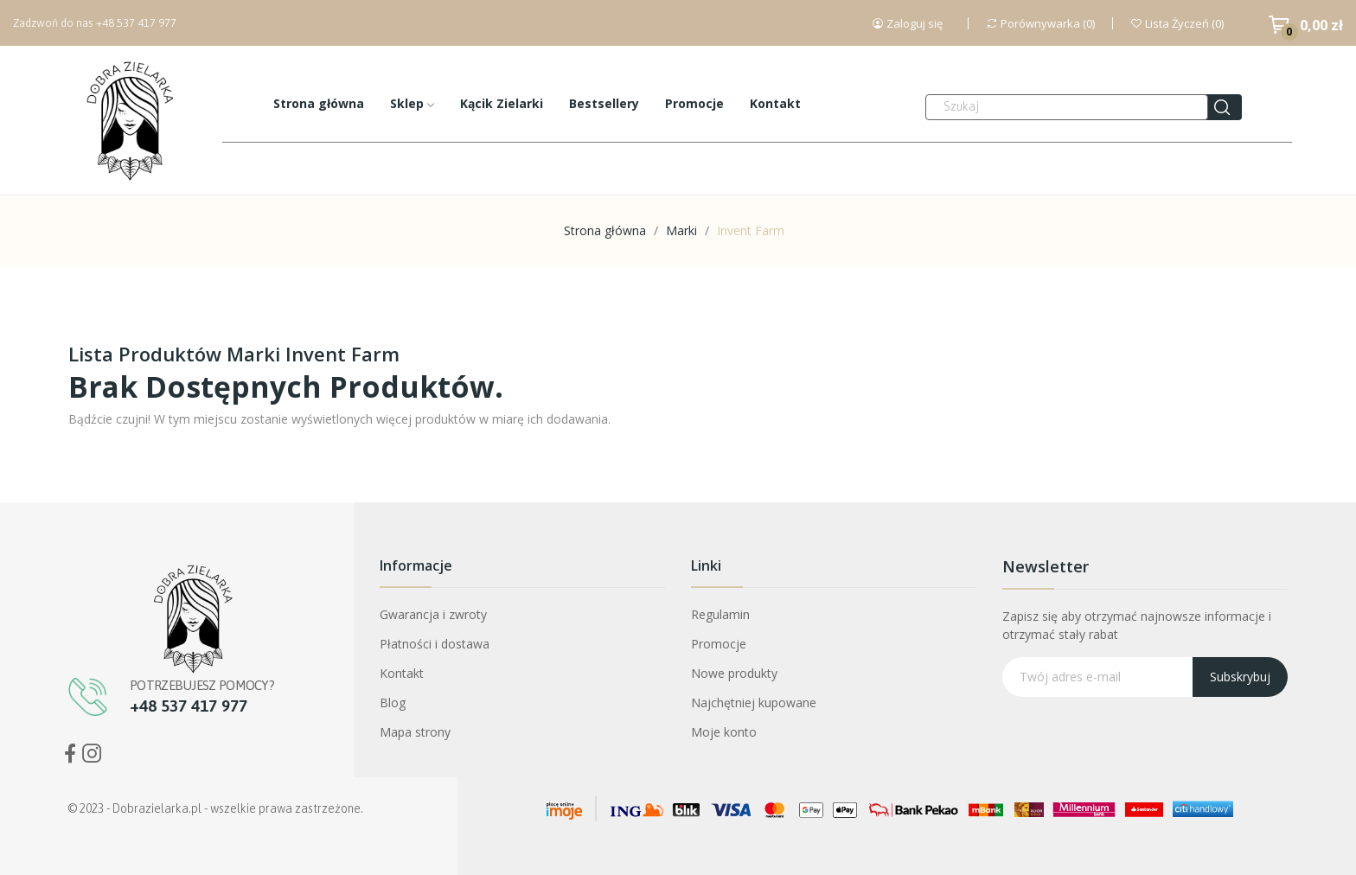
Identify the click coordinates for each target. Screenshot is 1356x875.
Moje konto (724, 732)
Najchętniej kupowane (753, 702)
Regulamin (720, 614)
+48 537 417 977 (136, 22)
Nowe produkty (734, 673)
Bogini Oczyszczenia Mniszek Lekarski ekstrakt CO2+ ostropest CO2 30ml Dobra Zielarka (193, 768)
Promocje (718, 643)
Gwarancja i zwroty (433, 614)
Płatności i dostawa (434, 643)
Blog (393, 702)
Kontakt (402, 673)
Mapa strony (415, 732)
